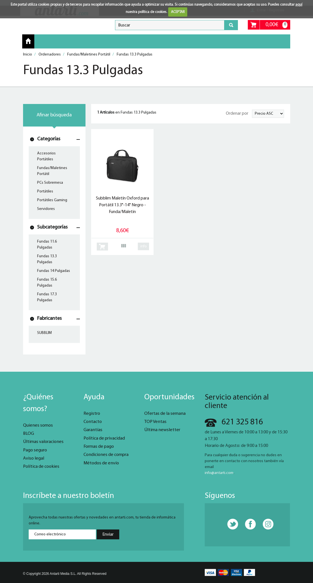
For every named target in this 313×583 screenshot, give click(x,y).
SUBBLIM (44, 333)
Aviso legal (33, 458)
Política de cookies (41, 466)
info (143, 246)
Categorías (48, 139)
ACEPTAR (178, 12)
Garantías (93, 430)
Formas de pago (99, 446)
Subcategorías (52, 227)
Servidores (46, 209)
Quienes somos (38, 425)
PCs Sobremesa (50, 183)
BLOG (28, 433)
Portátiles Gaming (52, 200)
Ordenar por (237, 113)
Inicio (28, 41)
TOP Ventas (155, 422)
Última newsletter (162, 430)
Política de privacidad (104, 438)
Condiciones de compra (106, 455)
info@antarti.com (219, 473)
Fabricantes (49, 318)
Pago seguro (35, 450)
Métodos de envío (101, 463)
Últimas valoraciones (43, 442)
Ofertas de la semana (165, 413)
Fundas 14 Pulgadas (53, 271)
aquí (298, 4)
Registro (92, 413)
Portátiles (45, 191)
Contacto (93, 422)
